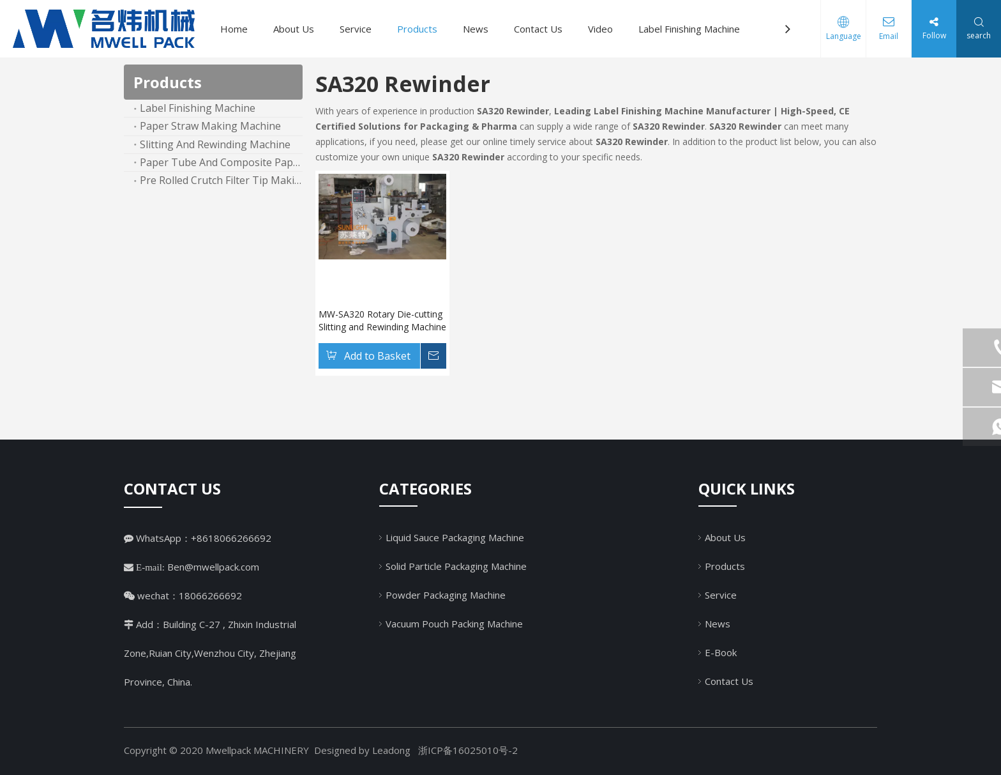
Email (888, 36)
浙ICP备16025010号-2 (468, 750)
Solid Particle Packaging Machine (456, 566)
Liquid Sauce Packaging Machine (455, 537)
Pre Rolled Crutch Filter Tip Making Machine (221, 180)
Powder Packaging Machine (446, 594)
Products (417, 28)
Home (234, 28)
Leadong (391, 750)
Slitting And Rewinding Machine (215, 144)
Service (356, 28)
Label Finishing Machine (689, 28)
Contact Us (538, 28)
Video (600, 28)
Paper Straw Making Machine (210, 126)
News (475, 28)
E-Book (721, 652)
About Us (293, 28)
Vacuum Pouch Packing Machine (454, 623)
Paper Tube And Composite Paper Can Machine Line (221, 162)
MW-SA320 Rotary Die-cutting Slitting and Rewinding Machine (382, 320)
